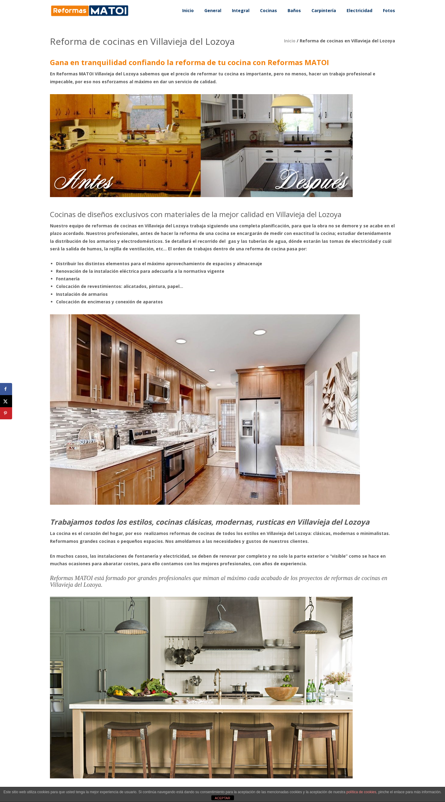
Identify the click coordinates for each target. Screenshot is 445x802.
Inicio (289, 41)
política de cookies (361, 792)
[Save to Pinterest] (6, 413)
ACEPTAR (222, 798)
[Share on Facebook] (6, 389)
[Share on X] (6, 401)
